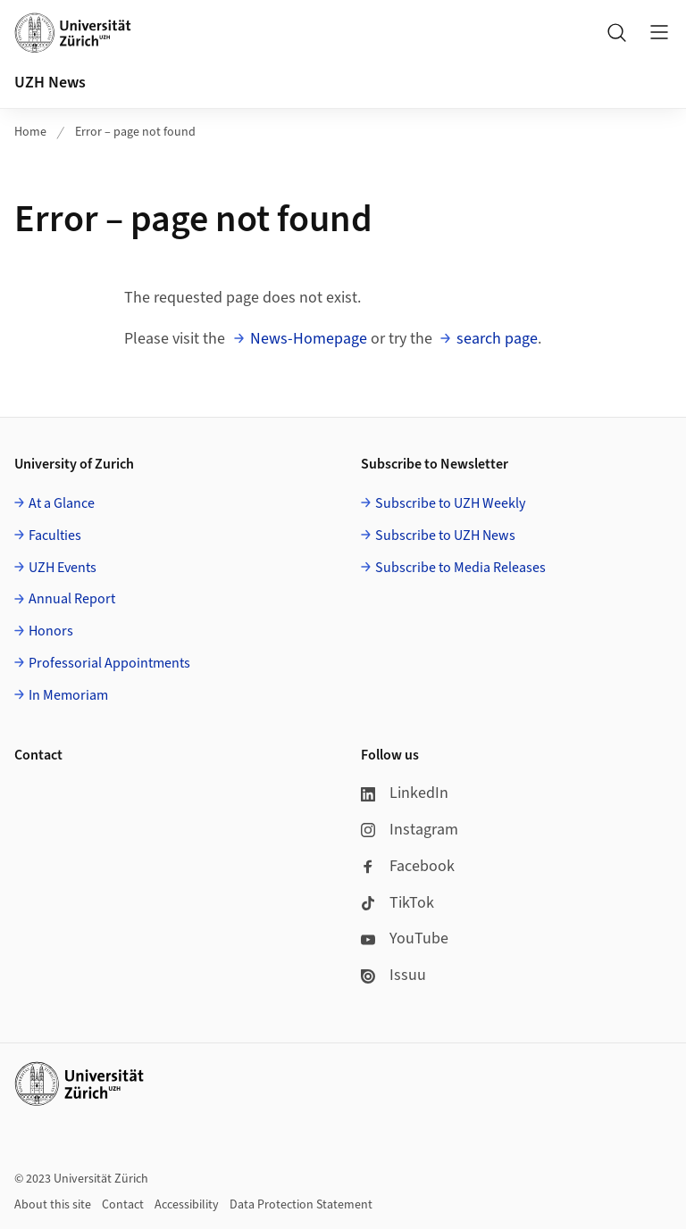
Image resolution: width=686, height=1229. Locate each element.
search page (497, 339)
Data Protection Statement (301, 1205)
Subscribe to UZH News (445, 535)
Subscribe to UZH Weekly (450, 503)
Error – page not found (135, 132)
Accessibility (187, 1205)
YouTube (404, 938)
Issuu (393, 975)
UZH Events (62, 567)
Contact (123, 1205)
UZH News (50, 82)
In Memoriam (68, 695)
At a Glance (62, 503)
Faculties (55, 535)
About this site (52, 1205)
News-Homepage (308, 339)
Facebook (408, 866)
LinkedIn (404, 793)
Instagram (409, 829)
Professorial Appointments (109, 663)
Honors (51, 631)
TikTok (397, 903)
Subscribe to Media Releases (460, 567)
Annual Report (72, 599)
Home (30, 132)
